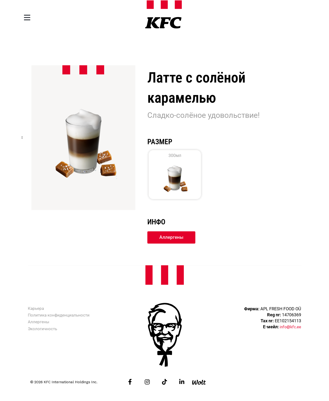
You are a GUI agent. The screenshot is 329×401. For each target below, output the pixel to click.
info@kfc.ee (289, 327)
